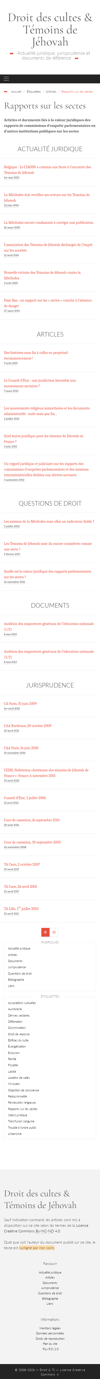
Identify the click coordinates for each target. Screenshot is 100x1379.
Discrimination (17, 1027)
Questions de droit (20, 973)
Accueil (16, 91)
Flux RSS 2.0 (50, 1349)
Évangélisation (17, 1046)
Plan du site (50, 1343)
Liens (11, 985)
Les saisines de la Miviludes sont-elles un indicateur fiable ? (49, 521)
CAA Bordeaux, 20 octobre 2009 (27, 726)
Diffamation (15, 1021)
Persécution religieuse (22, 1102)
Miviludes (14, 1083)
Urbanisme (15, 1133)
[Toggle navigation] (6, 79)
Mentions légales (50, 1328)
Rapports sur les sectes (23, 1109)
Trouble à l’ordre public (22, 1127)
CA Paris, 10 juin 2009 (20, 703)
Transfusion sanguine (21, 1121)
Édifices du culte (18, 1040)
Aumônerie (15, 1009)
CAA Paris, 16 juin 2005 (21, 748)
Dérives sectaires (19, 1015)
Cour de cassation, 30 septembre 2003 (32, 842)
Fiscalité (13, 1065)
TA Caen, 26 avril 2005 (20, 886)
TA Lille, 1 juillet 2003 (21, 909)
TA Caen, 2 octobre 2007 (22, 864)
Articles (12, 954)
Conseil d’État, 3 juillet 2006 (25, 798)
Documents (15, 961)
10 (53, 932)
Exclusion (13, 1052)
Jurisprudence (17, 967)
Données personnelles (50, 1333)
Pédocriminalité (17, 1096)
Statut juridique (17, 1115)
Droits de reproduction (50, 1338)
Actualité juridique (19, 948)
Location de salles (19, 1077)
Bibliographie (16, 979)
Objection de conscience (23, 1090)
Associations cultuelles (22, 1003)
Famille (12, 1059)
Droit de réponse (19, 1034)
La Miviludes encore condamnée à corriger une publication (48, 222)
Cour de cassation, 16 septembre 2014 (32, 820)
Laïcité (12, 1071)
